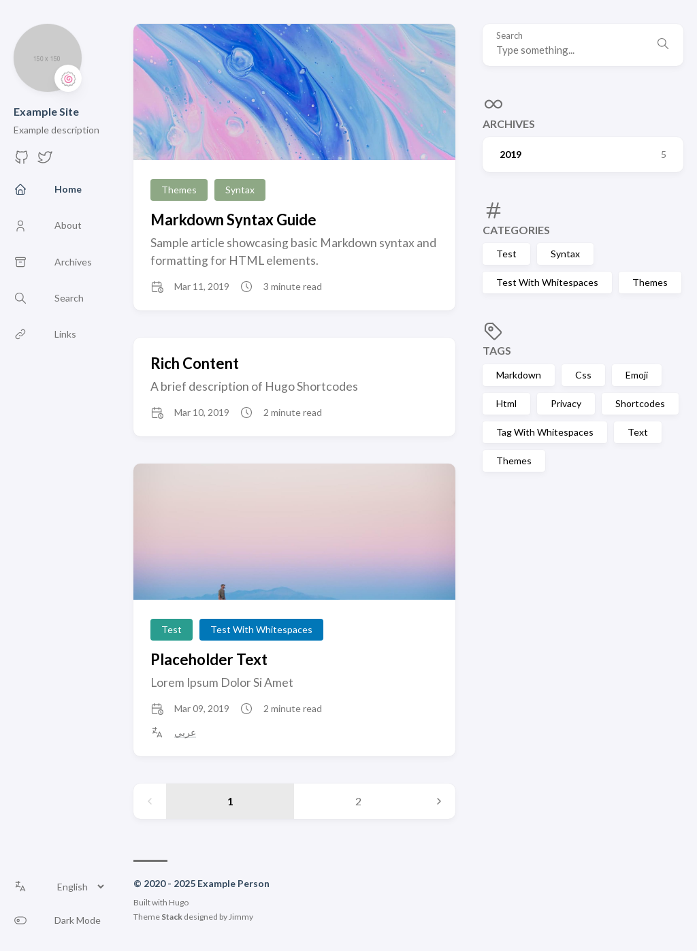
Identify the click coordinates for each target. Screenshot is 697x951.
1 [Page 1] (230, 800)
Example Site (46, 111)
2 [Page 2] (358, 800)
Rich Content (194, 363)
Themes (650, 282)
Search (509, 36)
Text (638, 432)
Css (583, 375)
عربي (185, 732)
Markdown (518, 375)
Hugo (179, 902)
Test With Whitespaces (547, 282)
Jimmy (241, 917)
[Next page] (439, 801)
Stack (171, 917)
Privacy (566, 403)
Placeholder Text (209, 659)
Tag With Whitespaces (545, 432)
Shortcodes (640, 403)
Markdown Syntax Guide (233, 219)
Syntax (565, 253)
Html (506, 403)
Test (506, 253)
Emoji (637, 375)
